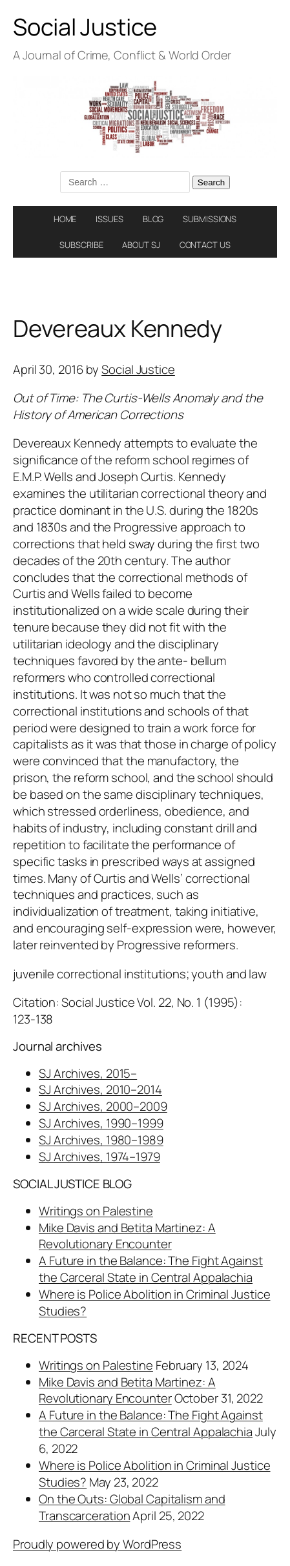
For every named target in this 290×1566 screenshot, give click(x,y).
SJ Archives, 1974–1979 (99, 1156)
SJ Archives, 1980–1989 (101, 1139)
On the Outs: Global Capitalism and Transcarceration (132, 1507)
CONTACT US (205, 245)
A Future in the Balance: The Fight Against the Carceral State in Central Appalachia (151, 1269)
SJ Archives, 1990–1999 (101, 1123)
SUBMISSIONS (209, 219)
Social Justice (85, 27)
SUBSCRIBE (81, 245)
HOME (65, 219)
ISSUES (109, 219)
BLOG (153, 219)
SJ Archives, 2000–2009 (103, 1106)
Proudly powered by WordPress (97, 1544)
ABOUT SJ (141, 245)
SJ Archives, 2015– (88, 1073)
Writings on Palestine (96, 1210)
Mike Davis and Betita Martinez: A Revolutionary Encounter (127, 1236)
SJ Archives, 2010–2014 (100, 1089)
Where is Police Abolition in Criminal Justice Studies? (155, 1302)
